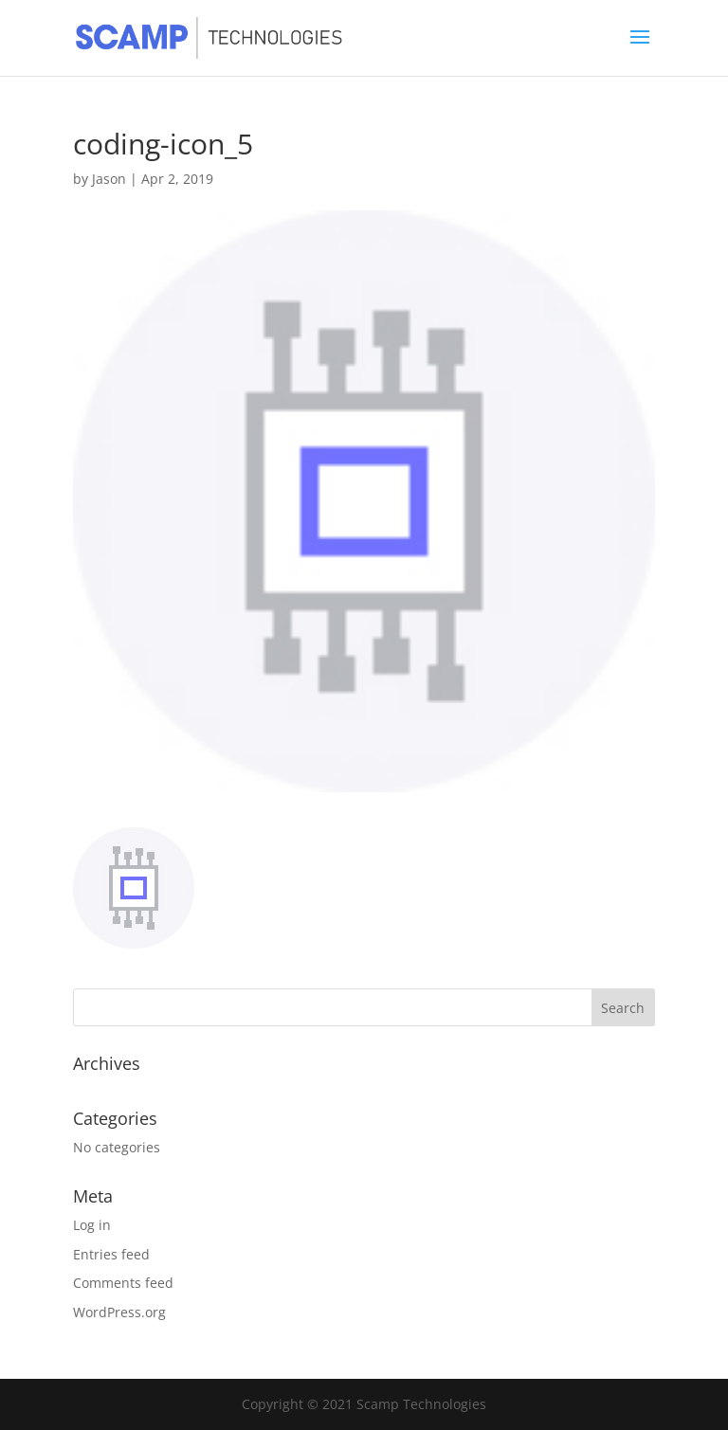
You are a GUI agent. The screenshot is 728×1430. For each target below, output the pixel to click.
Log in (92, 1225)
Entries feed (111, 1254)
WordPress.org (119, 1312)
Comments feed (123, 1283)
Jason (109, 179)
